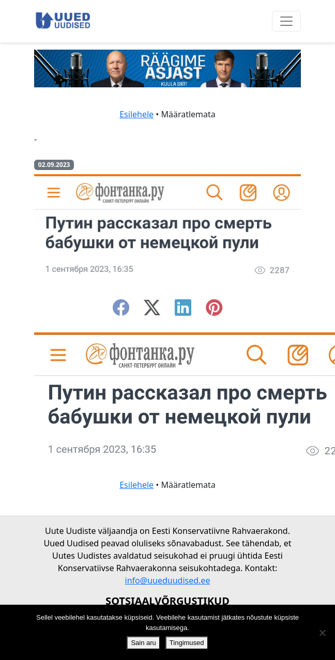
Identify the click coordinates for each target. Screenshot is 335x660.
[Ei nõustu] (322, 632)
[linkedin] (183, 310)
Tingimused (187, 643)
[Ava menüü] (286, 21)
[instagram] (214, 310)
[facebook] (120, 310)
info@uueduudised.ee (167, 580)
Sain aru (143, 643)
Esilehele (136, 114)
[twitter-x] (152, 310)
